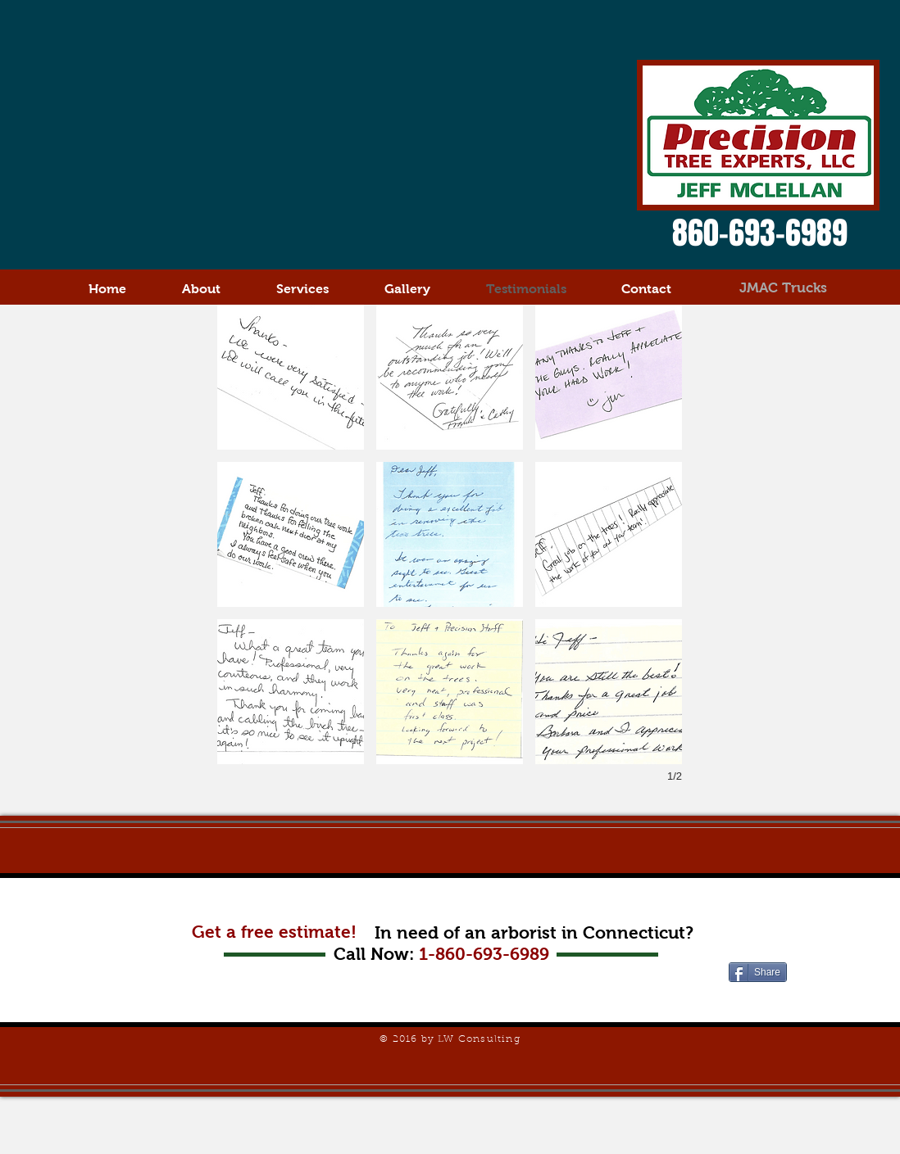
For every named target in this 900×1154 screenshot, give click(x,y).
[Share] (758, 972)
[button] (290, 377)
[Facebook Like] (760, 1001)
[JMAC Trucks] (783, 288)
